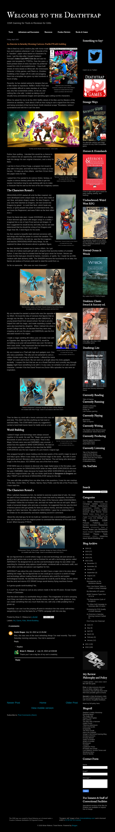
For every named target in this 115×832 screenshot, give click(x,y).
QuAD (105, 523)
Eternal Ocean (101, 512)
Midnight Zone (102, 518)
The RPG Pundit (88, 730)
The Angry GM (88, 716)
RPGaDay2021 (95, 527)
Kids (24, 621)
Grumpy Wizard (88, 738)
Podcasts (86, 523)
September (91, 572)
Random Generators (90, 525)
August (89, 576)
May (88, 628)
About (89, 502)
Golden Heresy (94, 514)
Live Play (104, 516)
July (88, 579)
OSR (104, 520)
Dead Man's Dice (89, 444)
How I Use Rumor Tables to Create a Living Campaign (97, 587)
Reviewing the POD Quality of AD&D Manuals (96, 610)
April (89, 631)
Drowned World (89, 512)
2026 (87, 548)
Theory (96, 534)
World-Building (33, 621)
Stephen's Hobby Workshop (92, 712)
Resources (48, 32)
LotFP (85, 518)
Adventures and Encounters (28, 32)
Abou (84, 502)
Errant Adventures (89, 459)
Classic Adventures (98, 506)
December (91, 563)
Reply (16, 641)
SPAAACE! (102, 529)
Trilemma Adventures (90, 725)
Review (86, 527)
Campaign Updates (90, 504)
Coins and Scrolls (89, 727)
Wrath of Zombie (88, 741)
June (89, 625)
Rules (91, 529)
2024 (87, 554)
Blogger (74, 825)
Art (14, 621)
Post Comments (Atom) (27, 715)
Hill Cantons (87, 720)
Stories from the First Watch (92, 458)
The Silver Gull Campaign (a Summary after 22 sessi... (96, 605)
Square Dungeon (88, 532)
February (90, 637)
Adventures (98, 502)
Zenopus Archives (89, 736)
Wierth (85, 538)
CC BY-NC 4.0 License (73, 820)
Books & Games (82, 32)
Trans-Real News (89, 442)
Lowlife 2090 (92, 518)
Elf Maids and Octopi (90, 748)
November (91, 566)
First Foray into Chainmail (96, 621)
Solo (96, 529)
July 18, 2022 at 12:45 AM (36, 632)
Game (19, 621)
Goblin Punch (87, 723)
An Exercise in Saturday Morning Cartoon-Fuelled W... (96, 616)
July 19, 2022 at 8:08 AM (47, 651)
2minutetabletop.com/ (87, 818)
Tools (11, 32)
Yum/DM (86, 745)
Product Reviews (64, 32)
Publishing (96, 523)
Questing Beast (88, 714)
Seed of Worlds (88, 754)
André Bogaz (19, 632)
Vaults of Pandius (89, 739)
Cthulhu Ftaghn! (100, 508)
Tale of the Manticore (90, 452)
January (90, 640)
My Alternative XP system (95, 591)
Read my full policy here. (91, 703)
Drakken (104, 510)
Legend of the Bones (90, 454)
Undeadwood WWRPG (90, 536)
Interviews (94, 516)
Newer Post (13, 702)
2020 (87, 647)
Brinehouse (87, 743)
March (89, 634)
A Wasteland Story (89, 461)
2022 (87, 561)
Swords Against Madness (91, 440)
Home (43, 702)
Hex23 (102, 514)
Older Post (72, 702)
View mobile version (42, 708)
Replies (20, 647)
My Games (90, 520)
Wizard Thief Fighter (90, 718)
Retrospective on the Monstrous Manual (94, 582)
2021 (87, 644)
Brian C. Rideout (27, 651)
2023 (87, 558)
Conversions (87, 508)
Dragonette (97, 510)
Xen (102, 538)
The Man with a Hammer (91, 721)
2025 (87, 551)
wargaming (103, 536)
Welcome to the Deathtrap (54, 15)
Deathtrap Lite (88, 510)
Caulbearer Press (89, 747)
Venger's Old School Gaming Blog (94, 734)
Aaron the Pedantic (89, 732)
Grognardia (87, 729)
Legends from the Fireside (92, 456)
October (90, 569)
